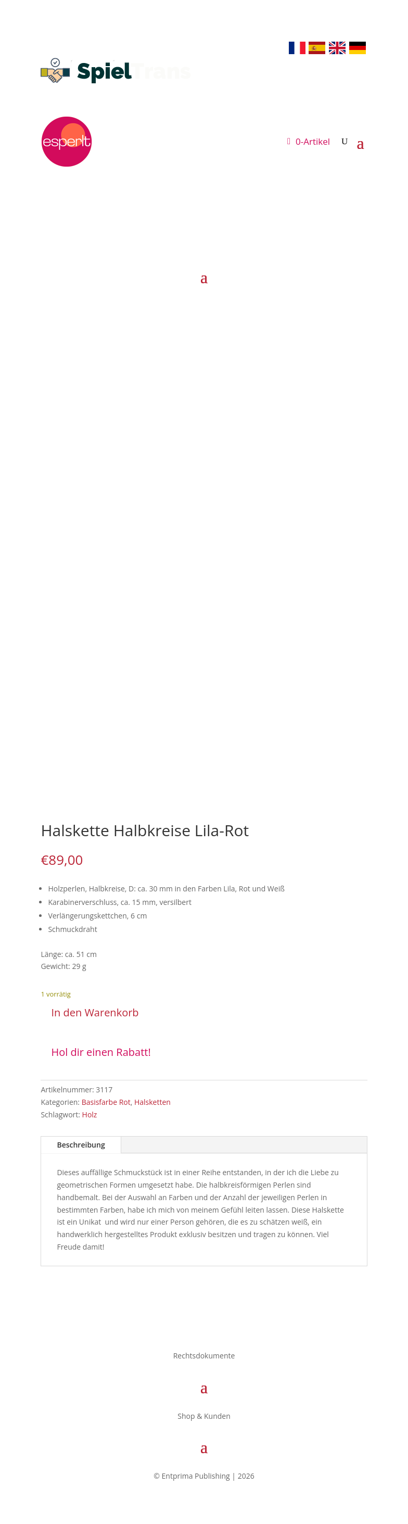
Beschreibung (81, 1145)
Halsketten (152, 1102)
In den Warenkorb (94, 1012)
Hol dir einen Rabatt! (100, 1052)
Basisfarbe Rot (106, 1102)
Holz (89, 1114)
